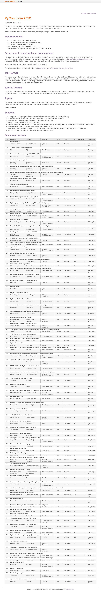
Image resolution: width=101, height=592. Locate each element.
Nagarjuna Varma (15, 211)
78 (7, 579)
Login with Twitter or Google (88, 13)
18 (7, 242)
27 (7, 292)
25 (7, 280)
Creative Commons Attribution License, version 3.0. (55, 68)
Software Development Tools (47, 156)
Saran (12, 478)
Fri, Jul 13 (91, 549)
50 (7, 427)
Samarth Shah (14, 205)
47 (7, 409)
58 (7, 469)
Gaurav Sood (14, 575)
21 (7, 259)
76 (7, 568)
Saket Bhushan (14, 555)
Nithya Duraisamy (15, 374)
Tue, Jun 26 (90, 582)
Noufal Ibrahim (14, 507)
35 (7, 338)
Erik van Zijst (14, 405)
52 (7, 437)
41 (7, 372)
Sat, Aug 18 (90, 326)
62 (7, 492)
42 (7, 378)
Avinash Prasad (15, 511)
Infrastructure (46, 180)
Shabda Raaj (14, 516)
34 (7, 334)
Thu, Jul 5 (91, 564)
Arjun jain (13, 345)
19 (75, 205)
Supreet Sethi (14, 423)
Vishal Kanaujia (15, 276)
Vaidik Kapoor (14, 429)
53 (7, 444)
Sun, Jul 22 (91, 511)
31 (75, 307)
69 (7, 530)
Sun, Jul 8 (91, 560)
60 (7, 482)
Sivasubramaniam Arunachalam (15, 472)
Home (12, 10)
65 (7, 509)
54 (7, 448)
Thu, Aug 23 (90, 271)
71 (7, 541)
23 (75, 255)
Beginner (66, 144)
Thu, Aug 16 (90, 350)
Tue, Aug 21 (90, 308)
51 (7, 433)
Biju (11, 150)
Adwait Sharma (14, 417)
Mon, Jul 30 (90, 495)
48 (7, 415)
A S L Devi (13, 336)
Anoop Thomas (14, 325)
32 (7, 323)
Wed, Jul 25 (90, 501)
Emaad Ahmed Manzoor (14, 320)
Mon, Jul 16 (90, 538)
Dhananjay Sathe (15, 392)
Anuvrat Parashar (15, 240)
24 (7, 274)
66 (7, 513)
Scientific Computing (45, 169)
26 (7, 286)
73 (7, 553)
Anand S (12, 362)
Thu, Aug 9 (91, 435)
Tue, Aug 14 (90, 393)
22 (7, 264)
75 (7, 562)
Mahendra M (14, 180)
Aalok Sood (13, 307)
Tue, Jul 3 (91, 570)
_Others (44, 144)
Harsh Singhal (14, 295)
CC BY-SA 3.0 (70, 589)
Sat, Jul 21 (91, 516)
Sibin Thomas (14, 520)
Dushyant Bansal (15, 193)
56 (7, 457)
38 (7, 353)
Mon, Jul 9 (91, 555)
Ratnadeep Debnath (16, 494)
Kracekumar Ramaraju (14, 460)
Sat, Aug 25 (90, 144)
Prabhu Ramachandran (15, 228)
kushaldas (13, 564)
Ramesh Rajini (14, 301)
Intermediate (67, 156)
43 (7, 384)
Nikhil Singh (13, 490)
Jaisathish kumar (15, 144)
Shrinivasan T (14, 199)
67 (7, 518)
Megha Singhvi (14, 340)
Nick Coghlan (14, 450)
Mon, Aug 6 (91, 450)
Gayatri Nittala (14, 249)
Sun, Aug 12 (91, 418)
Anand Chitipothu (15, 411)
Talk (58, 144)
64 (7, 505)
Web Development (47, 186)
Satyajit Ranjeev (15, 440)
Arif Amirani (13, 446)
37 (7, 347)
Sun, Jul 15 (91, 543)
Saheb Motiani (14, 484)
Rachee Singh (14, 313)
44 (7, 390)
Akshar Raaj (14, 560)
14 (7, 219)
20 (7, 253)
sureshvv (13, 380)
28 (7, 299)
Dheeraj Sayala (15, 266)
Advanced (67, 180)
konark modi (14, 270)
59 (7, 475)
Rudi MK (12, 581)
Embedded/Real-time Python (47, 205)
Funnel (20, 1)
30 (7, 311)
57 (7, 463)
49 (7, 421)
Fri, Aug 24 (91, 211)
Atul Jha (12, 331)
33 (7, 329)
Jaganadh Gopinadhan (14, 163)
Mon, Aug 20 (91, 314)
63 (7, 498)
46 (7, 402)
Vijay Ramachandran (16, 465)
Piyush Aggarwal (15, 398)
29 (7, 305)
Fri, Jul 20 (91, 532)
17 (7, 238)
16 (7, 232)
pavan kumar (14, 156)
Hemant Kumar (14, 501)
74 (7, 557)
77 (7, 573)
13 (7, 213)
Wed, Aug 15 (91, 368)
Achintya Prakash (15, 255)
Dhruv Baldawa (14, 261)
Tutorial (59, 150)
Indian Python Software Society (78, 59)
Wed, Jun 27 (91, 575)
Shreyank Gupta (15, 532)
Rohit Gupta (14, 435)
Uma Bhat (13, 282)
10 (75, 168)
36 (7, 343)
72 (7, 547)
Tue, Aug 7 (91, 440)
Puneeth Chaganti (15, 215)
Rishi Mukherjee (15, 537)
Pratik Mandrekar (15, 368)
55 (7, 453)
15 (7, 226)
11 (75, 199)
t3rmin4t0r (13, 289)
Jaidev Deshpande (16, 549)
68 (7, 524)
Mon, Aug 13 (91, 405)
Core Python (45, 150)
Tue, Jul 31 (91, 484)
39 (7, 359)
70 (7, 535)
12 (7, 209)
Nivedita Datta (14, 543)
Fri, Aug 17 (91, 331)
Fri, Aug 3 (91, 459)
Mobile (44, 345)
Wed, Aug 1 (91, 472)
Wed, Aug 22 (91, 295)
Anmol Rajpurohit (15, 356)
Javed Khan (13, 526)
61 (7, 488)
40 (7, 366)
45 (75, 356)
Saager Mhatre (14, 570)
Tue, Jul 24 (91, 507)
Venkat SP (13, 386)
